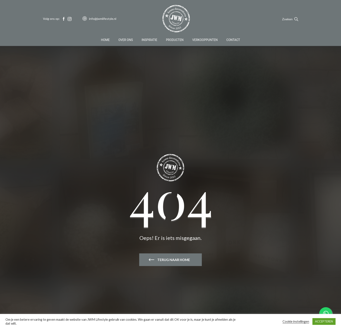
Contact (233, 40)
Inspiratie (149, 40)
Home (105, 40)
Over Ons (125, 40)
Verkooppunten (205, 40)
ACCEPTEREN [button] (324, 321)
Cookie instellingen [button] (296, 321)
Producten (175, 40)
